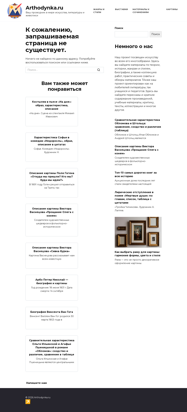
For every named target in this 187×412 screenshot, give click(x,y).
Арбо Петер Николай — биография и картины (51, 281)
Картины (172, 9)
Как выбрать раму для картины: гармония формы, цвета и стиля (137, 253)
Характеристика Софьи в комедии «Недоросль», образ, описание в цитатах (52, 141)
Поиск (119, 28)
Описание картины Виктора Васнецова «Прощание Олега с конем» (52, 212)
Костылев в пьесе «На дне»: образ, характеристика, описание (51, 105)
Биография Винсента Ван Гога (51, 311)
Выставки (121, 9)
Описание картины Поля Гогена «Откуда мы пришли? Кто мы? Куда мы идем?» (51, 176)
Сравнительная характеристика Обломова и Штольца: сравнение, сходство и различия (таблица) (138, 125)
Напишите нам (36, 382)
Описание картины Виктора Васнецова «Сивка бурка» (51, 249)
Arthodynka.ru (44, 8)
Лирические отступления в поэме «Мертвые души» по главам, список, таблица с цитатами (134, 197)
